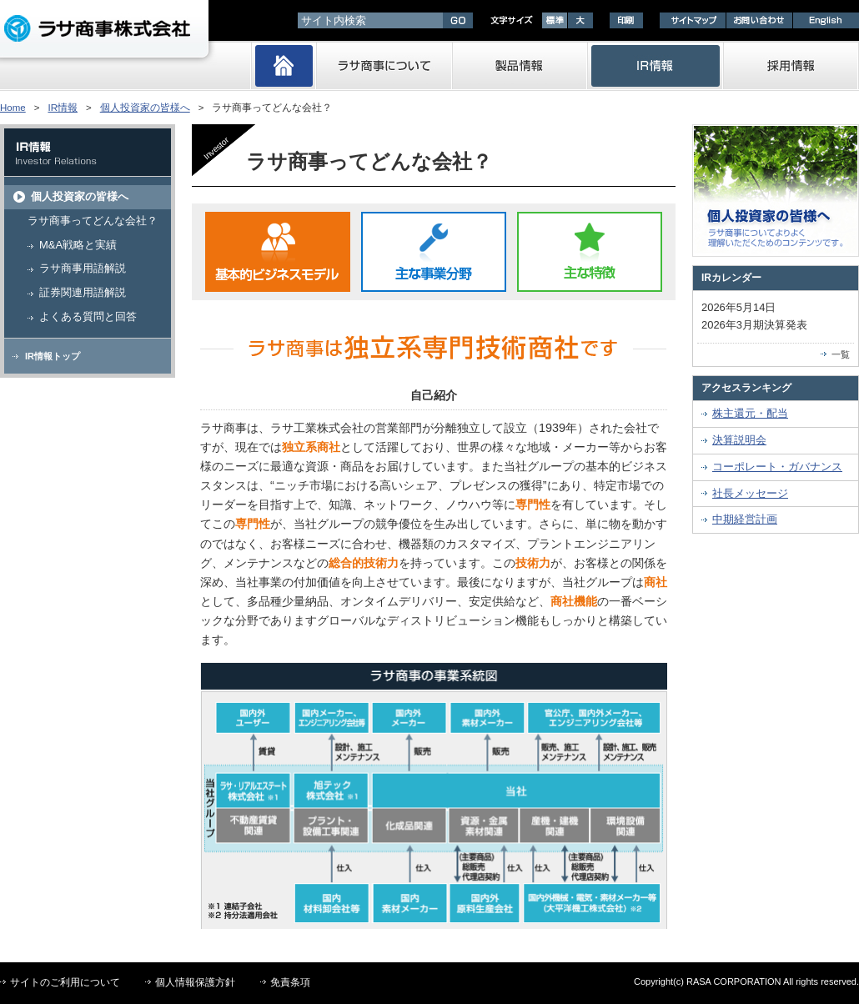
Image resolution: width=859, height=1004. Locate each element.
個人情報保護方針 (195, 982)
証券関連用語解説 (82, 292)
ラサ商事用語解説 (82, 268)
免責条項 (290, 982)
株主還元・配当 (750, 413)
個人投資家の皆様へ (145, 108)
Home (13, 108)
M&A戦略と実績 (78, 244)
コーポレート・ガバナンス (777, 466)
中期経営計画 (744, 519)
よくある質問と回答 (88, 316)
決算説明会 (739, 440)
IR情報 (63, 108)
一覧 (840, 354)
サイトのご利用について (65, 982)
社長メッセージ (750, 493)
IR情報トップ (52, 356)
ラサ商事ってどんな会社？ (93, 220)
